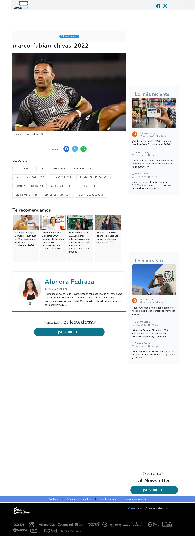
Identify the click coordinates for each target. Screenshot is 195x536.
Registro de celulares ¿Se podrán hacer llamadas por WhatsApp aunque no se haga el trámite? (152, 163)
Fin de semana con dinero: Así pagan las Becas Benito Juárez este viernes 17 (107, 237)
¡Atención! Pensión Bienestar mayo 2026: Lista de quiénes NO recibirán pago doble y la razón (153, 354)
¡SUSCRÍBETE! (69, 332)
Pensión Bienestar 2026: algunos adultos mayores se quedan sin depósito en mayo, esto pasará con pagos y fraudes (79, 242)
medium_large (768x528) (30, 177)
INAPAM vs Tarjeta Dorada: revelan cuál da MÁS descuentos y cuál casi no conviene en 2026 (25, 239)
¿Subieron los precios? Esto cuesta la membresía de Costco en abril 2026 (151, 143)
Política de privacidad (135, 499)
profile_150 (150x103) (58, 194)
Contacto (54, 499)
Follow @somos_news (69, 36)
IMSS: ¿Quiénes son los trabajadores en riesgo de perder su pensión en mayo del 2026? (153, 311)
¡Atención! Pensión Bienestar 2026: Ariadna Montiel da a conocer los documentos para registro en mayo (53, 240)
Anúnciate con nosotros (79, 499)
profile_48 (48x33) (91, 186)
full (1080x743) (24, 168)
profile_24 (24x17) (62, 186)
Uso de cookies (107, 499)
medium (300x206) (83, 168)
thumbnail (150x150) (53, 168)
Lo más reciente (152, 94)
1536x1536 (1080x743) (93, 177)
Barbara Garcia (147, 299)
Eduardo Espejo (148, 133)
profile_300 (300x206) (91, 194)
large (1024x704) (62, 177)
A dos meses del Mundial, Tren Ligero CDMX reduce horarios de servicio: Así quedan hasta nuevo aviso (151, 185)
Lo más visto (149, 261)
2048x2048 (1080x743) (29, 186)
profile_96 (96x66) (26, 194)
